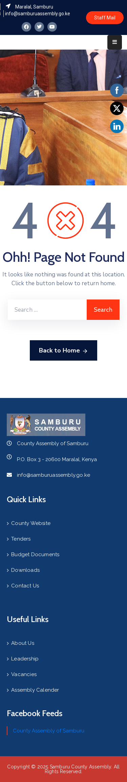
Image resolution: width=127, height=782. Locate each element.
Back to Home (63, 350)
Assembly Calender (35, 690)
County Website (30, 523)
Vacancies (24, 674)
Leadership (25, 659)
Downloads (25, 570)
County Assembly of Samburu (48, 731)
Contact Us (25, 586)
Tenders (20, 539)
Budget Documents (35, 554)
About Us (22, 643)
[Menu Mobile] (114, 42)
